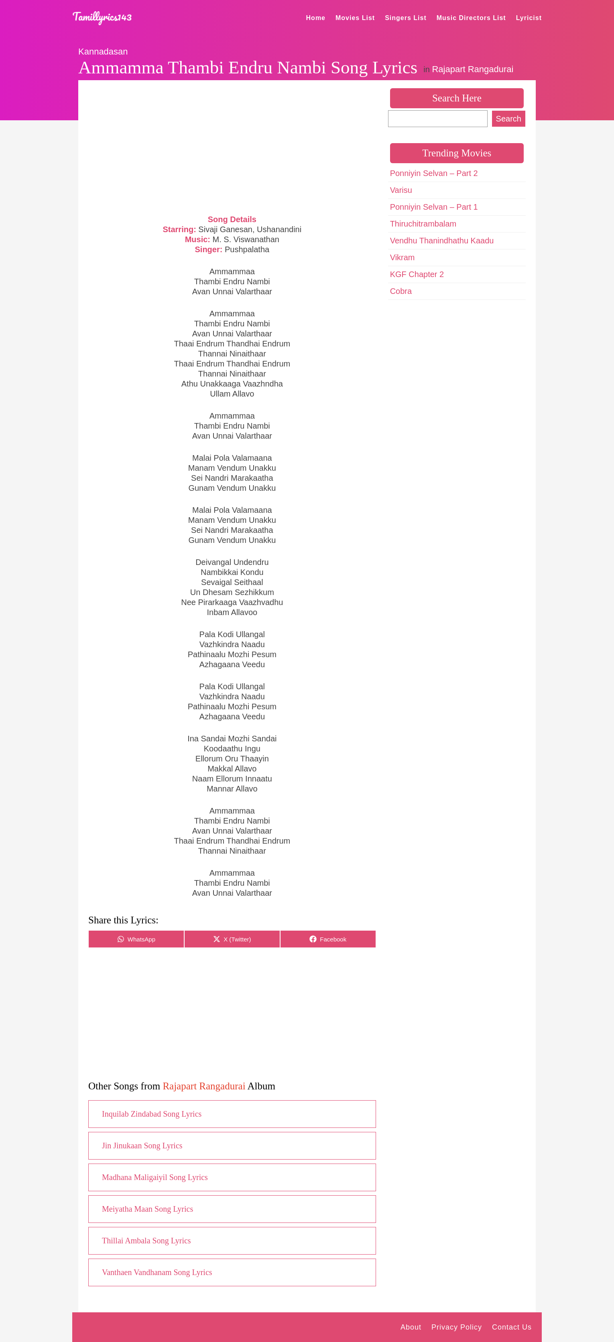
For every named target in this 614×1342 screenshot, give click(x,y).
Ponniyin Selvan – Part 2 (434, 173)
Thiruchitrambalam (423, 223)
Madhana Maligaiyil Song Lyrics (155, 1177)
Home (315, 17)
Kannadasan (103, 52)
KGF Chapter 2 (417, 274)
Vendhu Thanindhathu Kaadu (442, 240)
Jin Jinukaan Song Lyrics (142, 1145)
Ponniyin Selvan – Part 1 (434, 206)
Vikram (402, 257)
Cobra (401, 291)
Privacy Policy (456, 1327)
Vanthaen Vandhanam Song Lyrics (157, 1272)
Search (508, 118)
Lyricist (529, 17)
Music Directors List (471, 17)
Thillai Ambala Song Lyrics (146, 1240)
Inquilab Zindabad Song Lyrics (151, 1113)
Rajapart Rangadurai (472, 69)
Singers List (406, 17)
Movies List (355, 17)
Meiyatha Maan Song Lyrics (147, 1208)
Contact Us (512, 1327)
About (411, 1327)
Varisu (401, 190)
